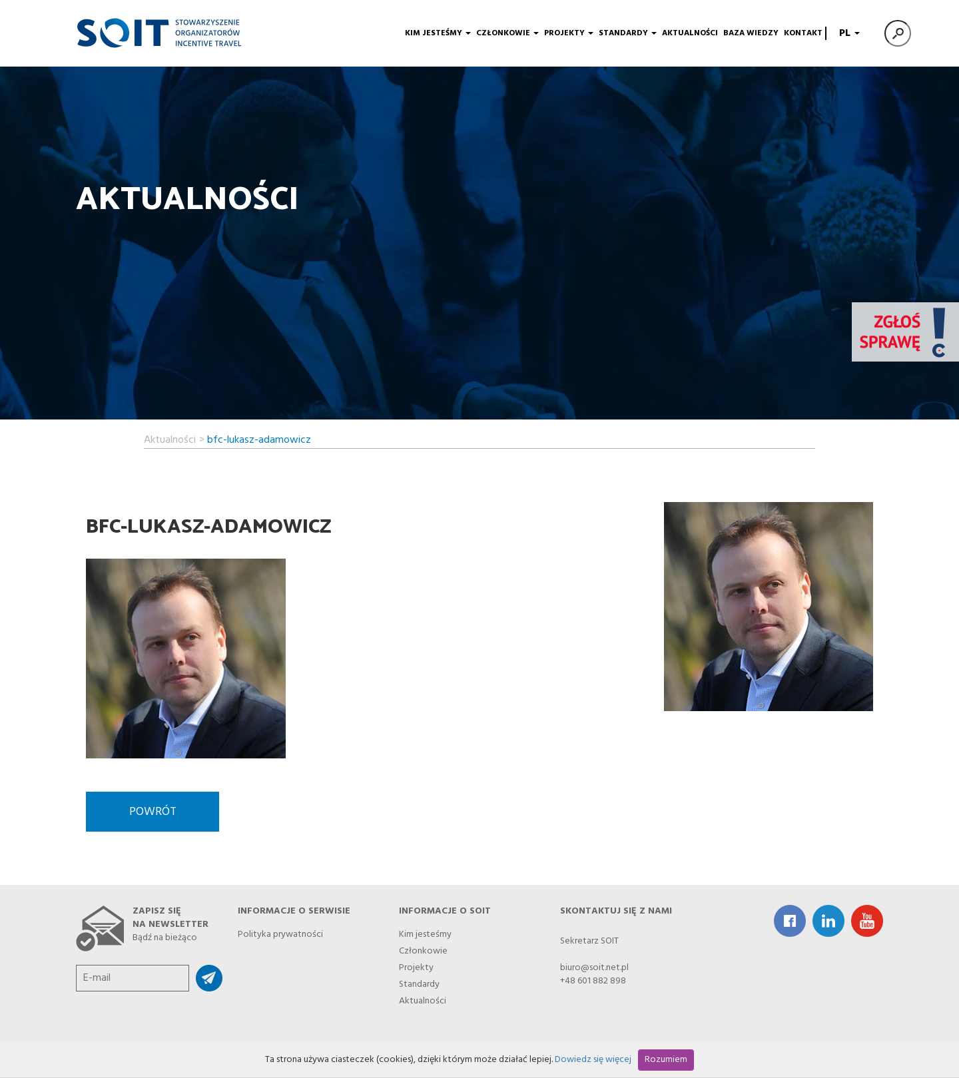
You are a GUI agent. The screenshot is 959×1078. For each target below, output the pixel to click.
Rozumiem (666, 1059)
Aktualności (690, 33)
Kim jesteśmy (438, 33)
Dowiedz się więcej (593, 1059)
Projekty (568, 33)
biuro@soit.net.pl (594, 967)
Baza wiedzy (751, 33)
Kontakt (803, 33)
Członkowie (507, 33)
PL (848, 33)
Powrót (152, 812)
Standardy (628, 33)
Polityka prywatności (280, 932)
